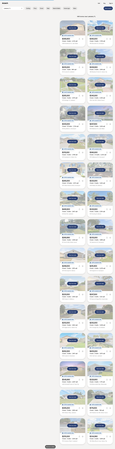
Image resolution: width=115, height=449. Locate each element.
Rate (48, 8)
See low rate (72, 28)
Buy (105, 3)
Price (35, 8)
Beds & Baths (56, 8)
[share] (79, 39)
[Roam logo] (5, 3)
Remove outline (50, 447)
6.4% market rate (68, 35)
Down (41, 8)
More (74, 8)
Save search (108, 8)
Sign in (111, 3)
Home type (67, 8)
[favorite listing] (82, 39)
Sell (99, 3)
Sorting (28, 8)
